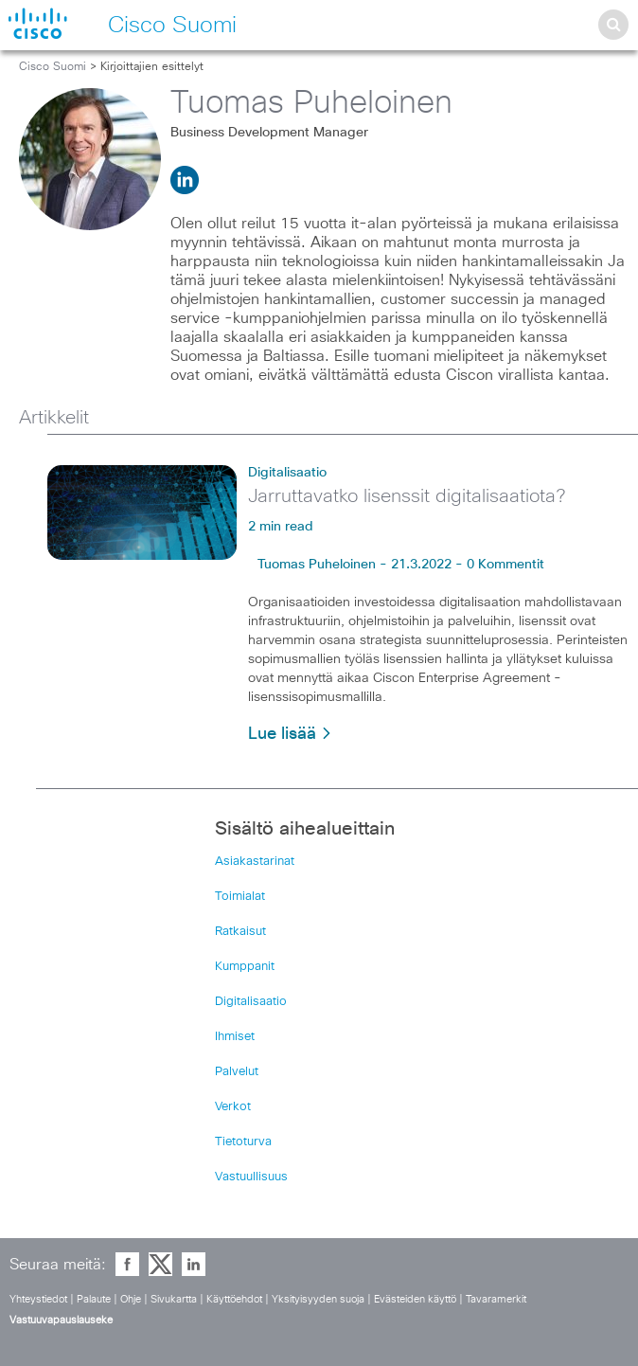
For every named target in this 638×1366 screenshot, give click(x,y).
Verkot (233, 1107)
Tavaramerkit (496, 1299)
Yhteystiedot (38, 1299)
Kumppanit (245, 967)
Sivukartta (174, 1299)
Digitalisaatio (287, 472)
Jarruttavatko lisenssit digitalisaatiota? (406, 496)
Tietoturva (243, 1142)
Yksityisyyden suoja (318, 1299)
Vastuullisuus (251, 1177)
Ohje (130, 1299)
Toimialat (240, 896)
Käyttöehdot (234, 1299)
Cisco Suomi (52, 67)
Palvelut (236, 1072)
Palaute (94, 1299)
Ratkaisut (240, 932)
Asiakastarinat (254, 861)
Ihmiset (235, 1037)
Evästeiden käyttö (415, 1299)
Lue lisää (290, 734)
